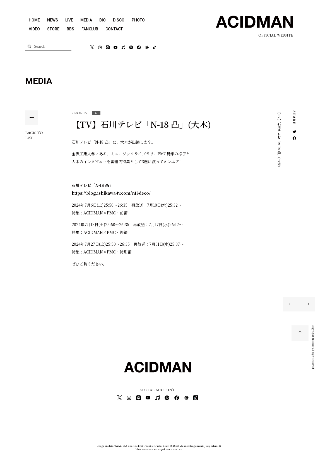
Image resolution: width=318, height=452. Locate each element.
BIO (102, 20)
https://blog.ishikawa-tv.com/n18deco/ (111, 193)
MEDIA (86, 20)
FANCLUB (89, 29)
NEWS (52, 20)
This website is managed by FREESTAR (159, 447)
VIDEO (34, 29)
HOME (34, 20)
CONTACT (114, 29)
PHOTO (138, 20)
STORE (53, 29)
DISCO (118, 20)
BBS (70, 29)
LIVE (69, 20)
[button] (96, 113)
